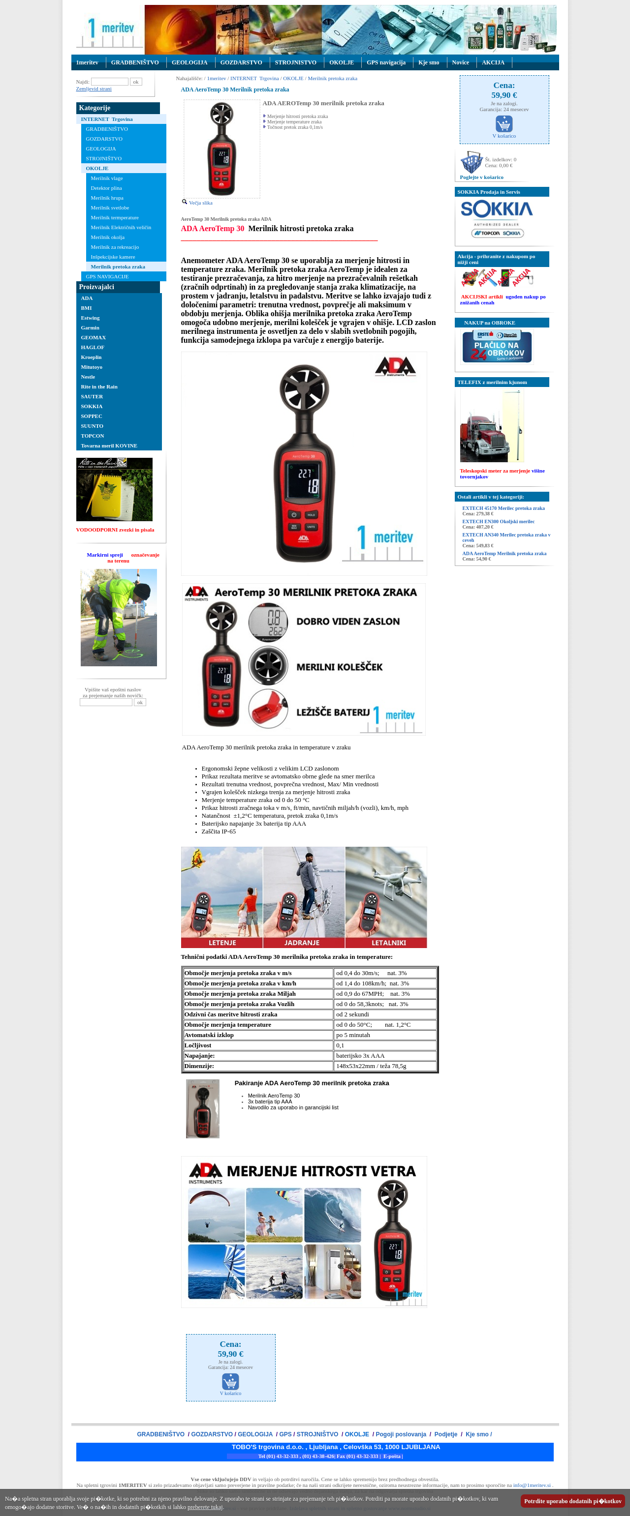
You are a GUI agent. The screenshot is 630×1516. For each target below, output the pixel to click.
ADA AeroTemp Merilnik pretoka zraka (505, 553)
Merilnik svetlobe (110, 207)
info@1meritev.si (532, 1485)
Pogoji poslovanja (402, 1434)
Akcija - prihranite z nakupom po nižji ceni (497, 259)
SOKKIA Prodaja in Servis (489, 192)
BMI (86, 308)
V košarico (230, 1391)
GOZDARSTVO (241, 62)
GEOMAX (93, 337)
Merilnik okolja (108, 237)
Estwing (90, 318)
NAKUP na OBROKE (487, 323)
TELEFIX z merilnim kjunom (492, 382)
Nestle (88, 377)
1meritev (87, 62)
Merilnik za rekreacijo (115, 247)
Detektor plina (106, 188)
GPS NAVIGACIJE (107, 276)
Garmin (90, 327)
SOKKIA (92, 406)
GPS (285, 1434)
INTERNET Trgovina (107, 119)
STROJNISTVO (295, 62)
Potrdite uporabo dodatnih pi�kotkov (573, 1501)
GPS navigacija (386, 62)
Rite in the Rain (99, 386)
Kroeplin (91, 357)
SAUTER (92, 396)
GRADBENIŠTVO (135, 62)
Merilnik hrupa (107, 198)
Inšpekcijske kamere (113, 257)
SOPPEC (91, 416)
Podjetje (446, 1434)
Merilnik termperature (115, 217)
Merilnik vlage (107, 178)
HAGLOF (93, 347)
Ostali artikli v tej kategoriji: (491, 497)
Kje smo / (478, 1434)
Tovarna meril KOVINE (109, 445)
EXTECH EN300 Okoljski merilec (499, 521)
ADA (87, 298)
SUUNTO (92, 426)
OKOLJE (341, 62)
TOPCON (92, 436)
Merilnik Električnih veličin (121, 227)
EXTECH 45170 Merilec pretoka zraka (504, 508)
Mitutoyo (91, 367)
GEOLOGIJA (190, 62)
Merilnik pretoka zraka (118, 266)
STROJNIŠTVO (104, 158)
